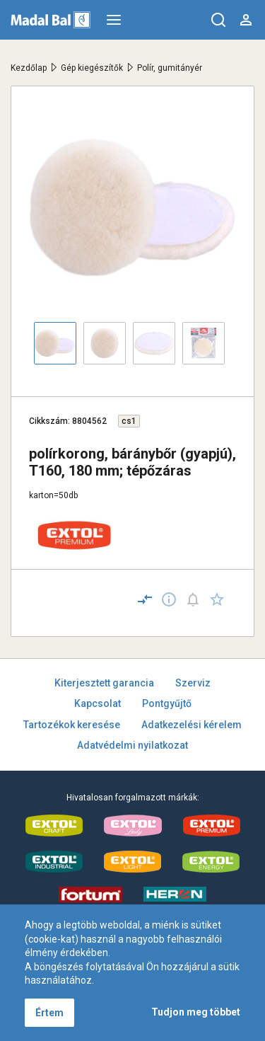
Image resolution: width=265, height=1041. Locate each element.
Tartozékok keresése (71, 724)
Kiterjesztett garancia (104, 683)
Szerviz (193, 683)
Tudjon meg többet (195, 1012)
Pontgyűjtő (167, 703)
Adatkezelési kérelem (191, 724)
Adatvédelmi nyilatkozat (132, 745)
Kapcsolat (97, 703)
